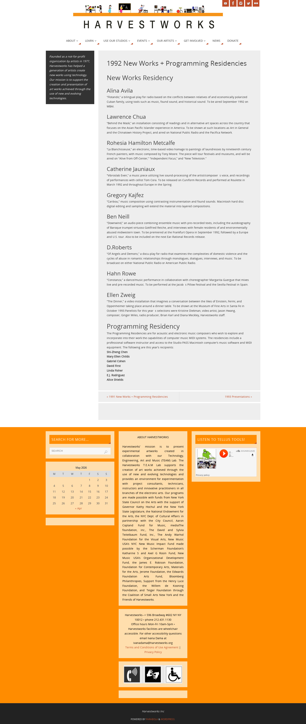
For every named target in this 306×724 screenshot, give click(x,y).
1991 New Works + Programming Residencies (137, 396)
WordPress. (168, 719)
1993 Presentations (238, 396)
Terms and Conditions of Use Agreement (151, 647)
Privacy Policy (153, 652)
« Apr (78, 508)
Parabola (152, 719)
